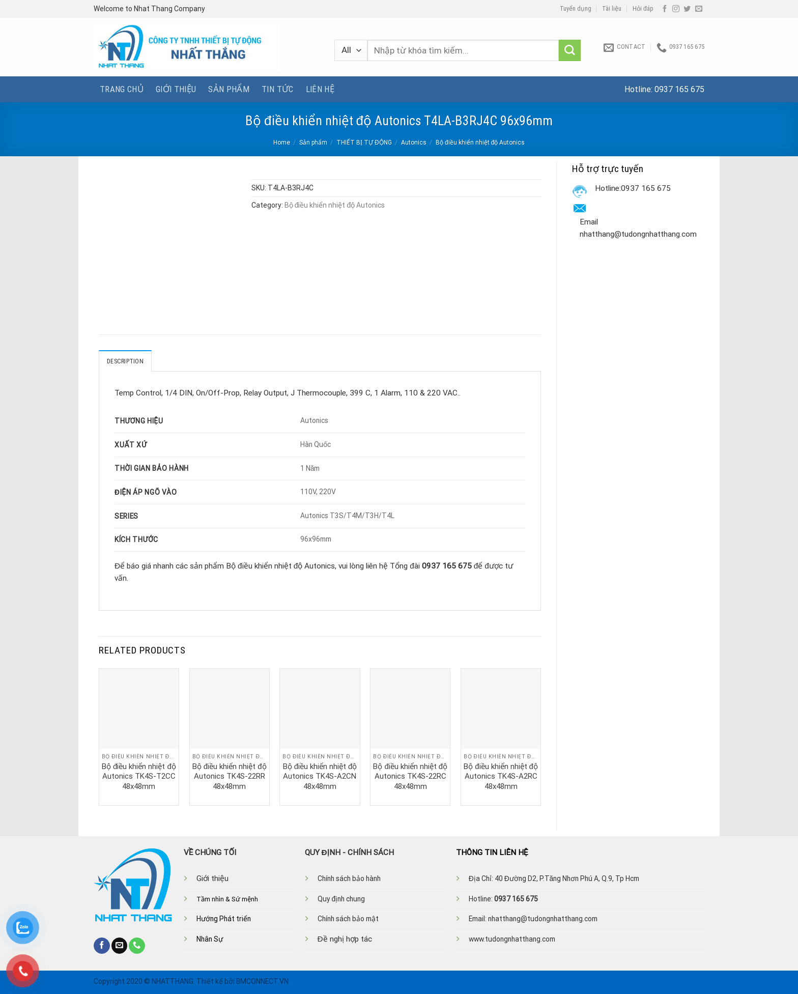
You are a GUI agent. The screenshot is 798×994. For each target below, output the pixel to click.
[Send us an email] (698, 9)
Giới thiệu (176, 89)
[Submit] (570, 51)
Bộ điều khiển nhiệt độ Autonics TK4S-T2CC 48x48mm (139, 775)
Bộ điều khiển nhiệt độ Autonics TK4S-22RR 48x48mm (229, 775)
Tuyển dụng (575, 8)
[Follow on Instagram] (675, 9)
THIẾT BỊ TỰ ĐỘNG (364, 142)
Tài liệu (611, 8)
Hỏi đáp (643, 8)
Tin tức (277, 89)
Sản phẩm (228, 89)
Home (281, 142)
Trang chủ (122, 89)
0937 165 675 (679, 89)
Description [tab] (125, 360)
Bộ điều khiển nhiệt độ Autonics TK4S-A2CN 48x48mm (320, 775)
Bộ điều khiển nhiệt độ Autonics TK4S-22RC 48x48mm (410, 775)
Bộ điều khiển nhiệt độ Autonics (480, 142)
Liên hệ (320, 89)
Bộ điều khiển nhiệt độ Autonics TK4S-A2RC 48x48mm (501, 775)
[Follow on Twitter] (687, 9)
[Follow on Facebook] (664, 9)
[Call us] (137, 945)
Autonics (413, 142)
